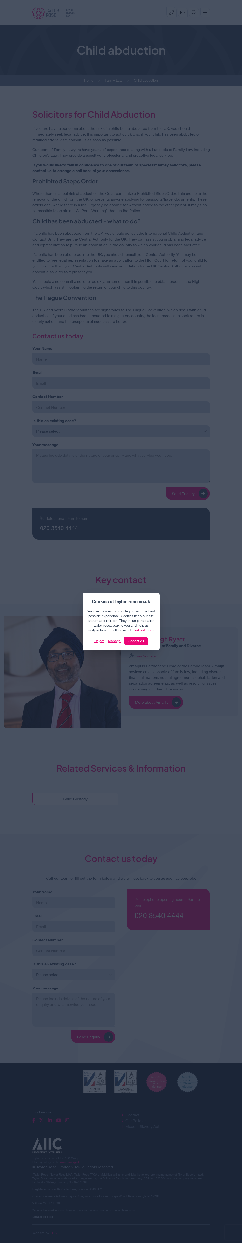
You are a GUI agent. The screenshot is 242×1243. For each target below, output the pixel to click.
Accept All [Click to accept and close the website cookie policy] (136, 641)
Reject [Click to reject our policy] (99, 641)
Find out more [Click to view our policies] (143, 630)
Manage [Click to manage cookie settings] (114, 641)
